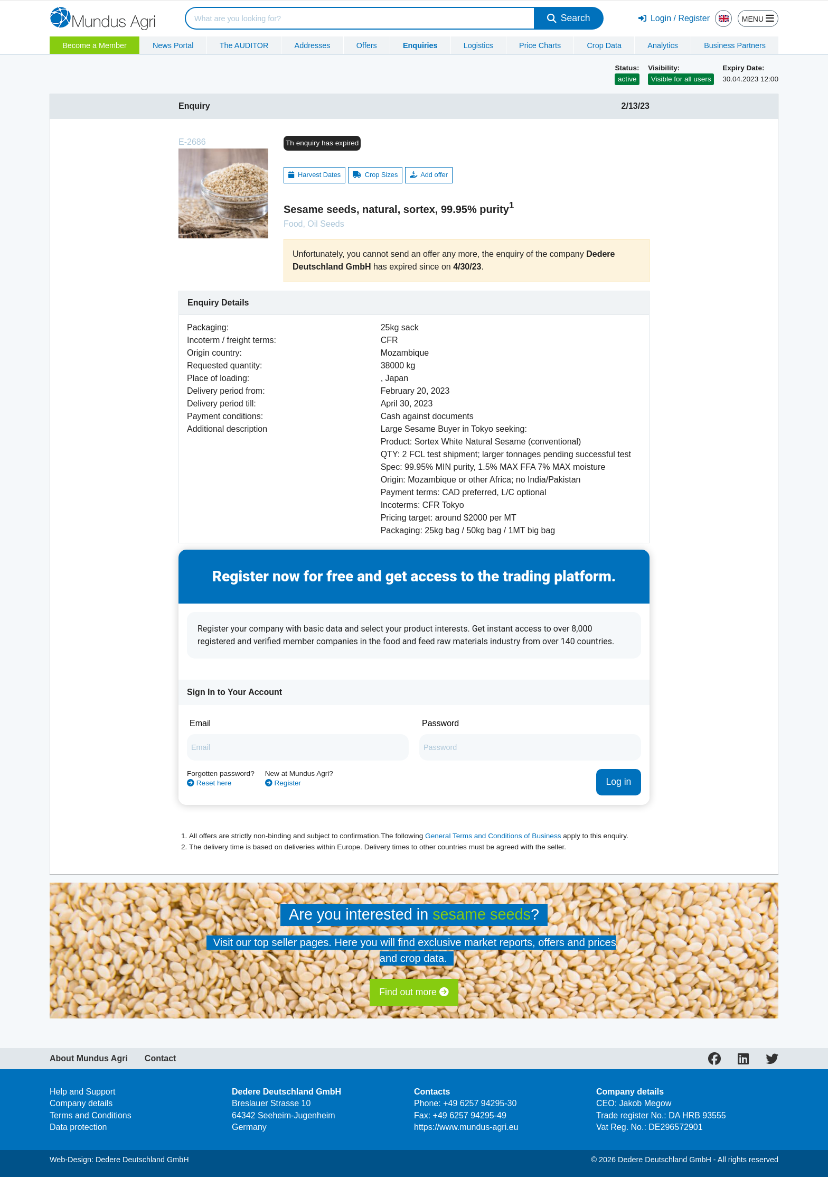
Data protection (78, 1108)
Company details (81, 1084)
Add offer (429, 156)
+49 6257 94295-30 (479, 1084)
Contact (160, 1039)
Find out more (413, 973)
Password (440, 704)
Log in (618, 763)
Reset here (209, 764)
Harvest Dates (314, 156)
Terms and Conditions (90, 1096)
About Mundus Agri (89, 1039)
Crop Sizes (375, 156)
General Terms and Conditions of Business (493, 817)
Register (283, 764)
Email (200, 704)
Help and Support (83, 1072)
